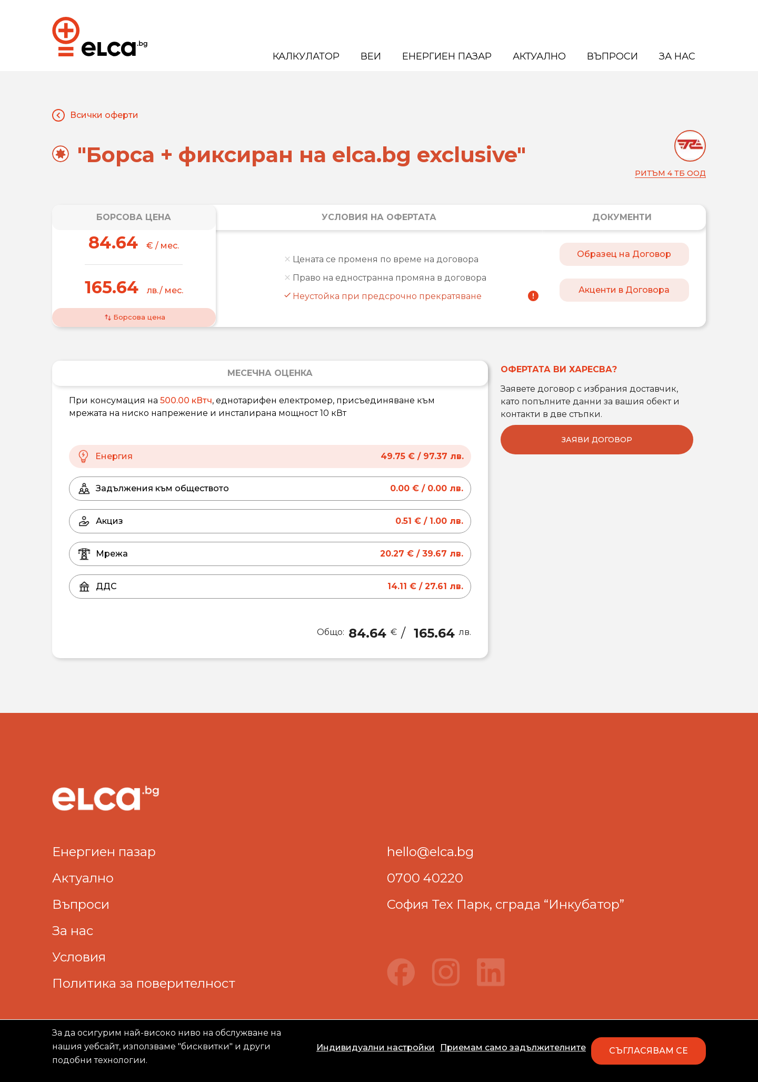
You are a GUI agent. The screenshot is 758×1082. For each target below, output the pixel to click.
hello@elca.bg (430, 851)
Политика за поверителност (143, 983)
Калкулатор (306, 56)
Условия (79, 957)
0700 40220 (425, 878)
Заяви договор (597, 439)
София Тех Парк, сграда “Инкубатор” (505, 904)
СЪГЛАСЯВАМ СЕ (648, 1051)
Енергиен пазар (447, 56)
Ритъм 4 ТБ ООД (670, 173)
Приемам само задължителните (513, 1048)
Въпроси (612, 56)
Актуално (539, 56)
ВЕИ (371, 56)
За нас (677, 56)
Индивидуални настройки (375, 1048)
